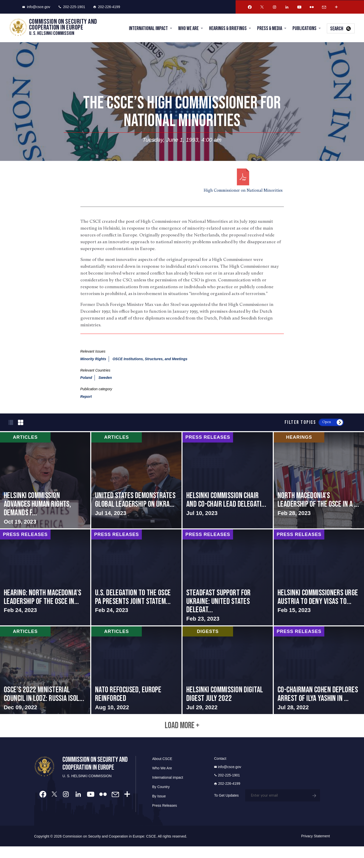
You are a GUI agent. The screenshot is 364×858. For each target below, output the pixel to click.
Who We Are (187, 29)
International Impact (147, 29)
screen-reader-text (45, 481)
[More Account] (336, 7)
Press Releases (164, 817)
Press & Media (268, 29)
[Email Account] (324, 7)
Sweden (105, 378)
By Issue (159, 808)
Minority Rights (93, 359)
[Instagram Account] (274, 7)
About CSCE (162, 770)
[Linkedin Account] (286, 7)
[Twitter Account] (262, 7)
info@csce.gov (36, 7)
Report (86, 397)
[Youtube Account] (299, 7)
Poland (86, 378)
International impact (167, 789)
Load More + (182, 736)
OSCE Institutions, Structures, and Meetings (149, 359)
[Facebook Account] (249, 7)
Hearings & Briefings (227, 29)
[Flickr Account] (311, 7)
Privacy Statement (315, 848)
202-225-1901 (71, 7)
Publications (304, 29)
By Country (161, 798)
